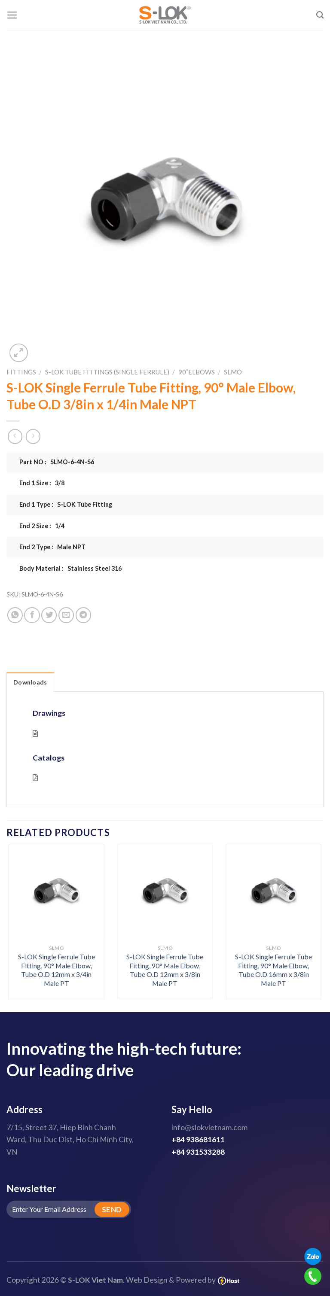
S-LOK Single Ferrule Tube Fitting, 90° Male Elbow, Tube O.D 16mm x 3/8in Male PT (273, 969)
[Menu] (12, 15)
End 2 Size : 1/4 (41, 525)
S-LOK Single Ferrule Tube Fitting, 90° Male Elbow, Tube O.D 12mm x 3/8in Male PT (164, 969)
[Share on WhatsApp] (15, 615)
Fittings (21, 372)
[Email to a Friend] (66, 615)
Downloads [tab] (30, 682)
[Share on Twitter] (49, 615)
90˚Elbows (196, 372)
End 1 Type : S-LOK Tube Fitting (65, 504)
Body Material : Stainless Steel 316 (70, 568)
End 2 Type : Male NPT (52, 547)
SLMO (233, 372)
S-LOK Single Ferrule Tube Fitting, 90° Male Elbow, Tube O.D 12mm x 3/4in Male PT (56, 969)
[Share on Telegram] (83, 615)
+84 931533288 (198, 1151)
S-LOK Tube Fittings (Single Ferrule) (107, 372)
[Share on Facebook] (32, 615)
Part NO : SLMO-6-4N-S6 (56, 461)
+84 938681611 (198, 1139)
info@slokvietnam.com (209, 1127)
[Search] (320, 15)
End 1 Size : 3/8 (41, 483)
